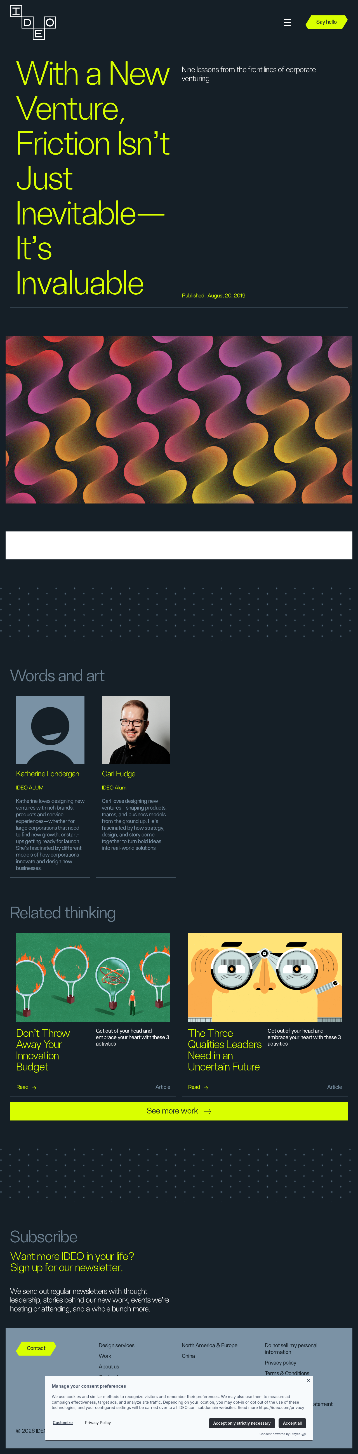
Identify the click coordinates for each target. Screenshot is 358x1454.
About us (109, 1367)
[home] (32, 22)
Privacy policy (280, 1363)
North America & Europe (209, 1345)
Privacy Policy (98, 1422)
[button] (287, 22)
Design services (116, 1345)
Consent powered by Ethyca (283, 1434)
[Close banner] (309, 1379)
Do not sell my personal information (291, 1349)
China (188, 1356)
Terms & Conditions (287, 1373)
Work (105, 1356)
